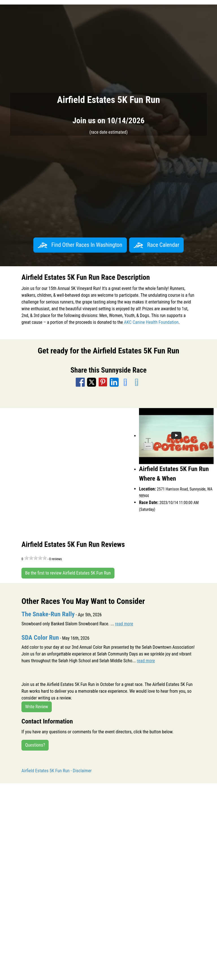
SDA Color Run (40, 637)
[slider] (35, 558)
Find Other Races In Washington (80, 244)
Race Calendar (156, 244)
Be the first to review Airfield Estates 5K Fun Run (68, 573)
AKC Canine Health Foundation (151, 322)
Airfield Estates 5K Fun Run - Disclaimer (56, 770)
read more (124, 623)
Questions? (35, 745)
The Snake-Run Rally (48, 614)
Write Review (36, 706)
